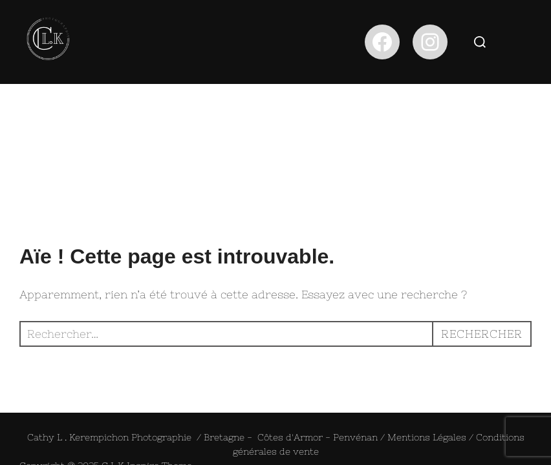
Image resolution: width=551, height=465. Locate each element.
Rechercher (482, 249)
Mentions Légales (426, 353)
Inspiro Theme (159, 382)
